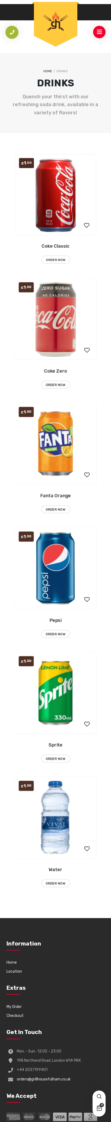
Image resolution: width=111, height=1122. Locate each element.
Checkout (15, 1015)
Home (47, 71)
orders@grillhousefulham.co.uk (44, 1079)
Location (14, 971)
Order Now (55, 260)
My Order (14, 1006)
